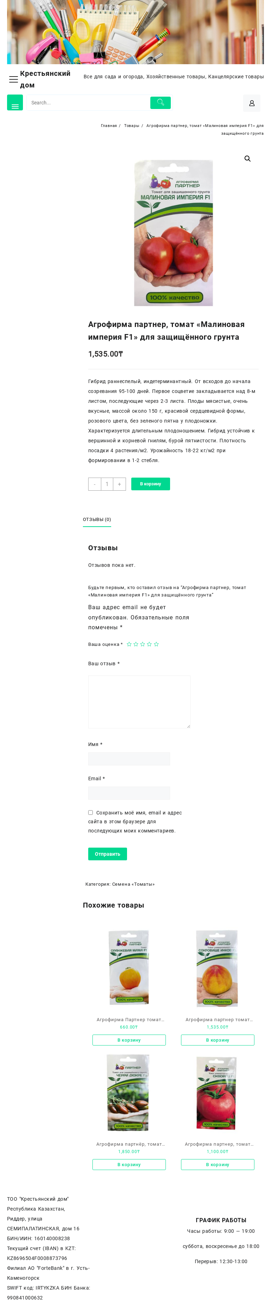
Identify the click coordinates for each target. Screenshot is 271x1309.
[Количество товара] (107, 484)
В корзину (150, 483)
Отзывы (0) (97, 519)
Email (96, 778)
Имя (95, 744)
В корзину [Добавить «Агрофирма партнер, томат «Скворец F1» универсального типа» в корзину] (217, 1164)
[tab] (100, 520)
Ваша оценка (105, 644)
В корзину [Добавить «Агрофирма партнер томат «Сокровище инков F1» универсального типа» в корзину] (217, 1040)
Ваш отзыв (104, 663)
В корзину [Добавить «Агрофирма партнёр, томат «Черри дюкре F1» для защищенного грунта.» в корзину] (129, 1164)
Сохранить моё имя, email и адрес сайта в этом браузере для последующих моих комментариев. (135, 821)
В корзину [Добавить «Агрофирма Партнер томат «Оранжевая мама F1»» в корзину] (129, 1040)
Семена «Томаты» (133, 884)
